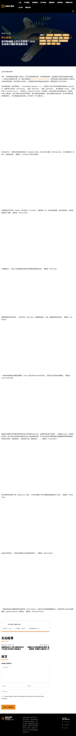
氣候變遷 (42, 41)
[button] (73, 11)
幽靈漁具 (48, 38)
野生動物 (6, 37)
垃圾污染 (49, 35)
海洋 (49, 41)
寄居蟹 (42, 38)
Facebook (67, 721)
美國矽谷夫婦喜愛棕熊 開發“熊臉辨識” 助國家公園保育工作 (38, 648)
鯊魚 (53, 44)
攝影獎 (66, 38)
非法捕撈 (42, 44)
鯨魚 (58, 44)
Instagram (67, 724)
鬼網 (49, 44)
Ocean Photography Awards (40, 79)
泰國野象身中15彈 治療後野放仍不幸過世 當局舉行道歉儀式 (12, 648)
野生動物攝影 (63, 41)
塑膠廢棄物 (58, 35)
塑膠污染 (65, 35)
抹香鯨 (55, 38)
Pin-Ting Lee (15, 624)
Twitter (66, 728)
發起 (40, 86)
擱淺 (61, 38)
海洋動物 (54, 41)
